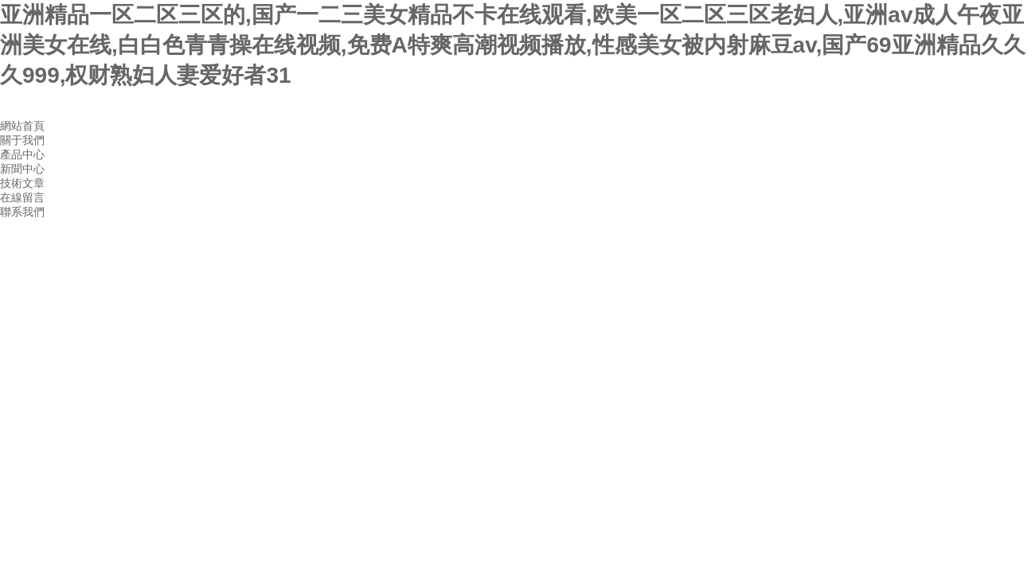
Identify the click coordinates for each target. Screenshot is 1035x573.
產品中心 (22, 154)
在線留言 (22, 197)
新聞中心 (22, 168)
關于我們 (22, 140)
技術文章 (22, 183)
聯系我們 (22, 211)
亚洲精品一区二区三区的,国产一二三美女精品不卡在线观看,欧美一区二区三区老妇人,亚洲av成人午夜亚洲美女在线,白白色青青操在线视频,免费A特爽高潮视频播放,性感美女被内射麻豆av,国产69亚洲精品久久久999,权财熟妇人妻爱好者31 (512, 45)
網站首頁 (22, 125)
